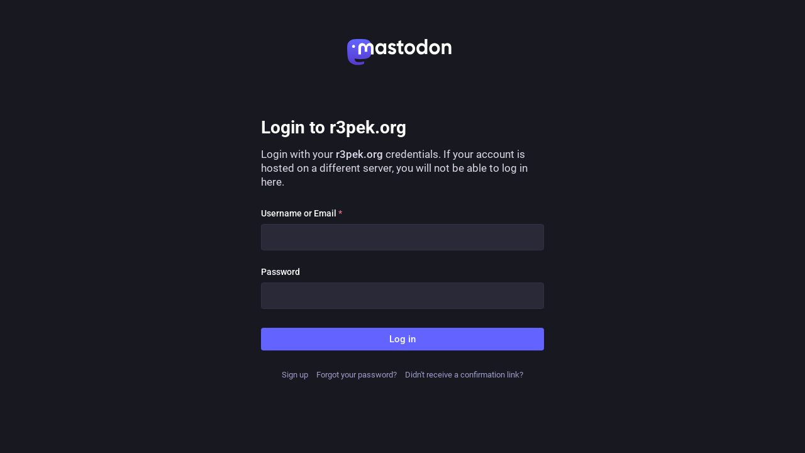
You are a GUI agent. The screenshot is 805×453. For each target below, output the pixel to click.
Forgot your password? (356, 374)
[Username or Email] (402, 237)
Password (280, 272)
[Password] (402, 295)
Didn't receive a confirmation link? (464, 374)
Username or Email (301, 213)
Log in (402, 339)
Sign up (295, 374)
